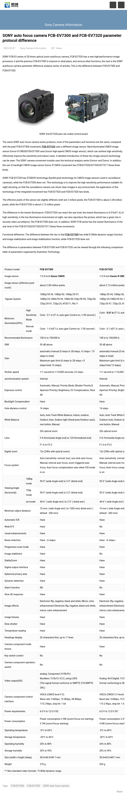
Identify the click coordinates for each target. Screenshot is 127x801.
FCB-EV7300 (72, 234)
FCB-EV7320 (48, 146)
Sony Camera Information (63, 25)
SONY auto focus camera (56, 785)
